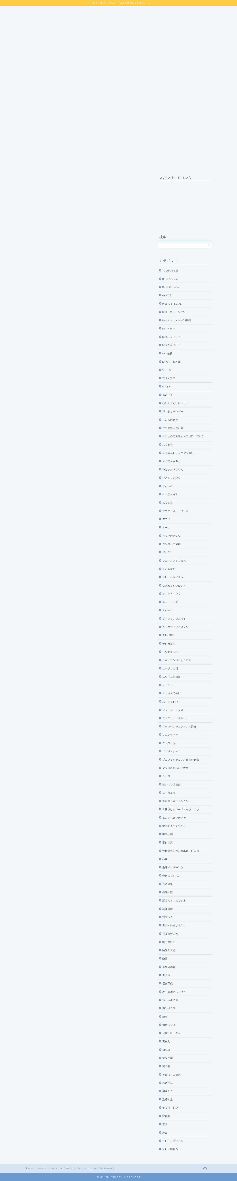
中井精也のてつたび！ (175, 826)
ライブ (166, 776)
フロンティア (170, 734)
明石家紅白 (168, 942)
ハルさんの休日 (171, 693)
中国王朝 (167, 834)
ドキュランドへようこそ (176, 660)
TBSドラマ (168, 378)
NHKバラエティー (34, 179)
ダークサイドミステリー (176, 627)
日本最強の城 (170, 934)
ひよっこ (167, 486)
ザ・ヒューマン (171, 594)
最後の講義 (168, 967)
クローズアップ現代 (174, 560)
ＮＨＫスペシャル (172, 1141)
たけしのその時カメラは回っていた (183, 436)
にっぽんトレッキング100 (177, 453)
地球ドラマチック (172, 867)
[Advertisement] (118, 38)
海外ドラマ (168, 1008)
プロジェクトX (171, 751)
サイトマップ (33, 7)
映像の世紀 (168, 950)
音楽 (165, 1124)
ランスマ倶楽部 (171, 784)
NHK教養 (167, 353)
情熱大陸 (167, 892)
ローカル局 (168, 792)
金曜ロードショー (172, 1108)
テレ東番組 (168, 643)
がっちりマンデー (172, 411)
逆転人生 (167, 1099)
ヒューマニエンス (172, 710)
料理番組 (167, 909)
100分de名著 (170, 270)
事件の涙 (167, 842)
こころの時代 (170, 420)
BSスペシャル (170, 279)
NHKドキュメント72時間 (176, 320)
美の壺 (166, 1066)
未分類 (166, 975)
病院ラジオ (168, 1025)
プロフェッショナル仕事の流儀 (180, 759)
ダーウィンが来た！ (174, 618)
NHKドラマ (168, 328)
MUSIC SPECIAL (172, 303)
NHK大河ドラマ (171, 345)
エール (166, 527)
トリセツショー (171, 652)
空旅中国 (167, 1058)
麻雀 (165, 1132)
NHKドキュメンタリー (175, 312)
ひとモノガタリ (171, 478)
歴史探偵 (167, 983)
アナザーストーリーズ (175, 511)
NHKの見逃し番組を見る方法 (86, 620)
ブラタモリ (168, 743)
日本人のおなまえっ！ (175, 925)
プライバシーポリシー (39, 11)
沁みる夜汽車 (170, 1000)
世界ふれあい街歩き (174, 817)
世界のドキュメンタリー (176, 801)
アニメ (166, 519)
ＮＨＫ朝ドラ (170, 1149)
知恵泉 (166, 1050)
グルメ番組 (168, 569)
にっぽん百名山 (171, 461)
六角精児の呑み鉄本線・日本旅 (180, 851)
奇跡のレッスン (171, 875)
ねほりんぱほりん (172, 469)
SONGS (166, 370)
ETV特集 (167, 295)
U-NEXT (167, 386)
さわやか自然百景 (172, 428)
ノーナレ (167, 685)
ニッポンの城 (170, 668)
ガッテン (167, 552)
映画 (165, 958)
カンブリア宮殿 (171, 544)
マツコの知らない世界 (175, 768)
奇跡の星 (167, 884)
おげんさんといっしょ (175, 403)
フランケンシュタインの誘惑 (179, 726)
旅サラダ (167, 917)
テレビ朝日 (168, 635)
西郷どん (167, 1083)
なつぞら (167, 444)
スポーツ (167, 610)
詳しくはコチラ (86, 336)
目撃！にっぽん (171, 1033)
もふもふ (167, 502)
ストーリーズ (170, 602)
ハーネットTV (170, 701)
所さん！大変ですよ (174, 900)
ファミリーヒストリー (175, 718)
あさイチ (167, 395)
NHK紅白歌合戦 (171, 362)
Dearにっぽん (170, 287)
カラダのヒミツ (171, 536)
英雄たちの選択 (171, 1074)
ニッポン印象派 (171, 676)
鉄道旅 (166, 1116)
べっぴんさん (170, 494)
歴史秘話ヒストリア (174, 992)
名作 (165, 859)
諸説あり (167, 1091)
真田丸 (166, 1041)
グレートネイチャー (174, 577)
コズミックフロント (174, 585)
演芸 (165, 1016)
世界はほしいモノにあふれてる (180, 809)
